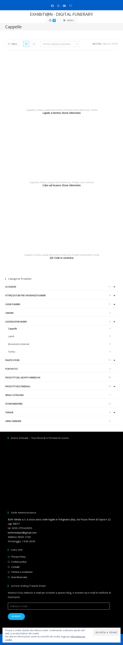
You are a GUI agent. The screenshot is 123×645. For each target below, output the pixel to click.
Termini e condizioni (21, 571)
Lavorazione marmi (16, 321)
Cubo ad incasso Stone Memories (62, 185)
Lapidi (47, 109)
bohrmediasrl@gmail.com (22, 532)
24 (108, 43)
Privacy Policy (18, 556)
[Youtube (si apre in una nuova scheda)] (64, 5)
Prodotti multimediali (81, 254)
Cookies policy (18, 561)
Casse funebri (12, 304)
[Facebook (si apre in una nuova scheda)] (52, 5)
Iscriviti (16, 616)
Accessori (10, 286)
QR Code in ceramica (61, 257)
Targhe (9, 412)
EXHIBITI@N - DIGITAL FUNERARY (61, 14)
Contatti (15, 566)
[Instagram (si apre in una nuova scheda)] (58, 5)
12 (104, 43)
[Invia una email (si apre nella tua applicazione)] (71, 5)
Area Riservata (19, 577)
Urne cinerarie (86, 182)
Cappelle (30, 109)
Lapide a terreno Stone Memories (62, 113)
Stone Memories (81, 109)
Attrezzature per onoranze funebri (25, 295)
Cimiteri (39, 109)
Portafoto (11, 368)
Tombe (93, 109)
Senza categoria (14, 395)
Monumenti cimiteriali (61, 109)
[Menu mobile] (69, 20)
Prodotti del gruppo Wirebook (22, 377)
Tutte (115, 43)
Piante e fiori (12, 360)
